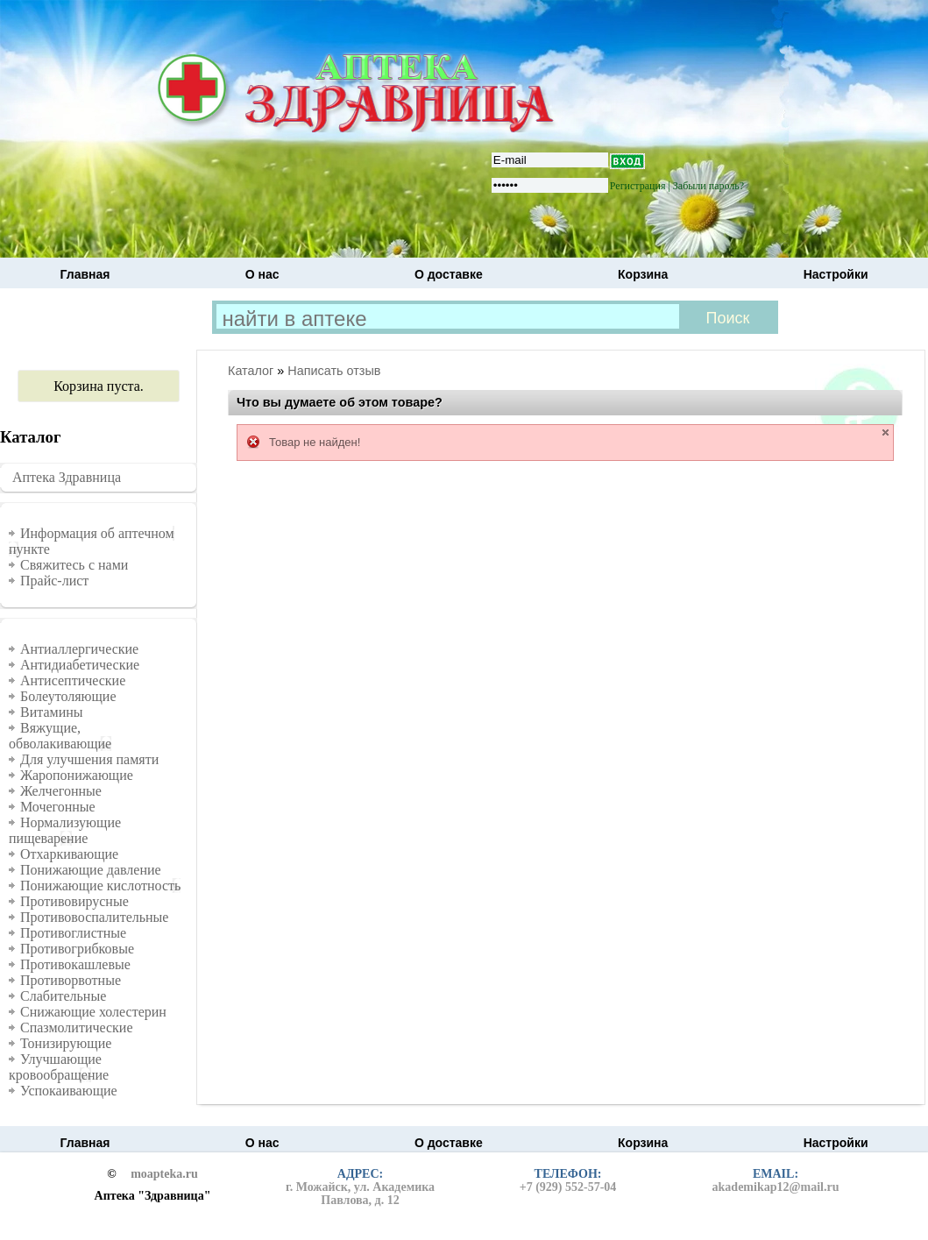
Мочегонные (58, 806)
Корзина (643, 274)
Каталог (250, 371)
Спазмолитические (76, 1027)
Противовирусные (74, 901)
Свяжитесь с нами (74, 564)
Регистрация (638, 186)
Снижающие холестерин (93, 1011)
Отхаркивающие (69, 854)
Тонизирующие (65, 1043)
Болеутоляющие (68, 696)
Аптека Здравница (66, 477)
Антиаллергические (79, 648)
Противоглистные (73, 932)
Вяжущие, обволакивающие (60, 735)
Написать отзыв (333, 371)
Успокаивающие (68, 1090)
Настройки (836, 274)
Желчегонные (61, 790)
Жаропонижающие (76, 775)
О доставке (448, 274)
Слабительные (63, 995)
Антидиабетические (79, 664)
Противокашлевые (75, 964)
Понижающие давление (90, 869)
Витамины (51, 712)
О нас (262, 274)
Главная (85, 274)
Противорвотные (70, 980)
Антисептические (72, 680)
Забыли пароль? (708, 186)
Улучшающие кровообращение (59, 1067)
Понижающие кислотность (100, 885)
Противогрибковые (77, 948)
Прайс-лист (54, 580)
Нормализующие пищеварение (65, 830)
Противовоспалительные (94, 917)
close (885, 432)
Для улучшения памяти (89, 759)
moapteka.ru (164, 1174)
